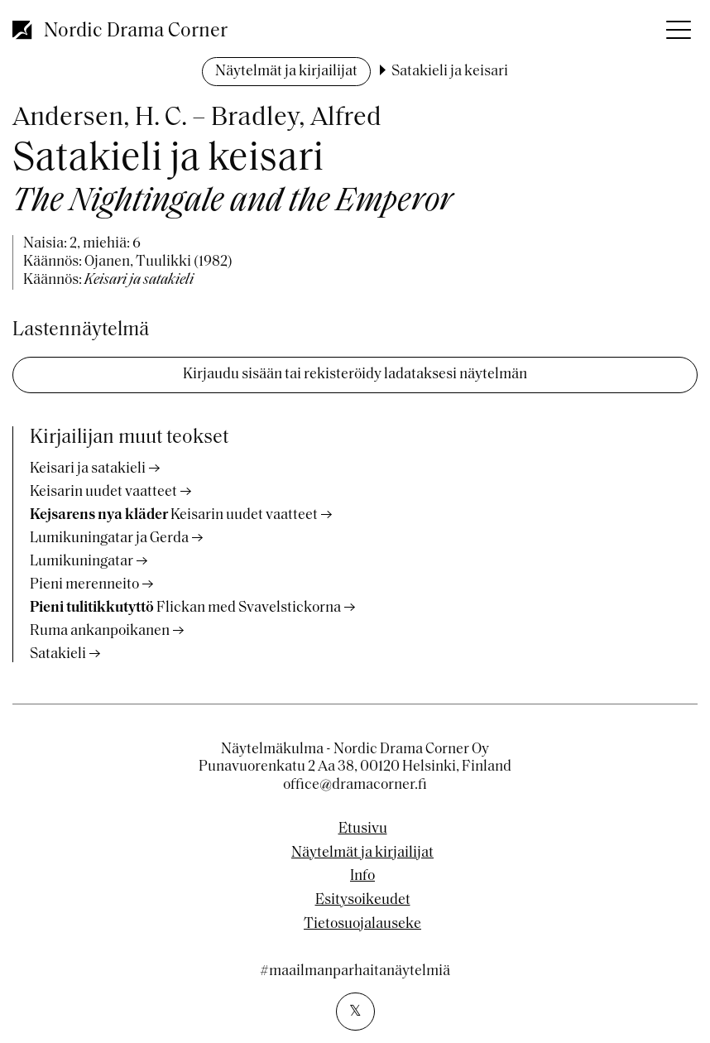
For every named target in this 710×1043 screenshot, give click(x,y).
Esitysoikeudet (362, 900)
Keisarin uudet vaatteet (103, 492)
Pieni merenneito (84, 585)
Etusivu (362, 829)
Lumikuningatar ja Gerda (109, 538)
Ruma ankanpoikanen (100, 631)
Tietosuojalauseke (362, 924)
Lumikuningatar (81, 562)
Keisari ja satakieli (88, 469)
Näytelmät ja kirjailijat (286, 71)
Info (362, 876)
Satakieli (58, 654)
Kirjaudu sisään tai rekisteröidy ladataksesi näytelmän (355, 374)
